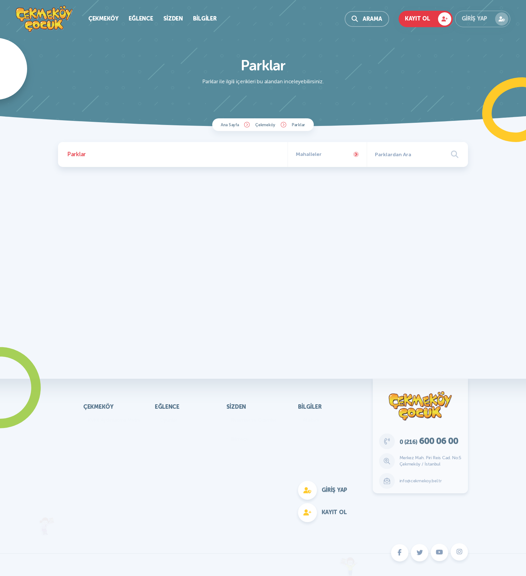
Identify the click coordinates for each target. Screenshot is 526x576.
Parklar (298, 124)
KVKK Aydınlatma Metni (114, 420)
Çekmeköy (265, 124)
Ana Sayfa (230, 124)
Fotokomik (172, 515)
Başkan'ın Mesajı (106, 429)
